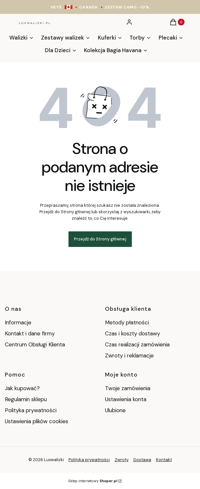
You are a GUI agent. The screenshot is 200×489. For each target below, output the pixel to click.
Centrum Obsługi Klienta (35, 344)
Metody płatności (127, 322)
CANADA (88, 7)
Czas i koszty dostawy (132, 333)
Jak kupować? (22, 388)
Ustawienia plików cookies (37, 421)
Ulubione (115, 410)
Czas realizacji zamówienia (137, 344)
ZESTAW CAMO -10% (127, 7)
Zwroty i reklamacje (129, 355)
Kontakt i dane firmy (30, 333)
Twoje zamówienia (127, 388)
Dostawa (142, 459)
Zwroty (122, 459)
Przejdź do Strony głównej (100, 239)
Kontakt (164, 459)
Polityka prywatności (31, 410)
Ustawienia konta (125, 399)
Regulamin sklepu (26, 399)
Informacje (18, 322)
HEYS (56, 7)
